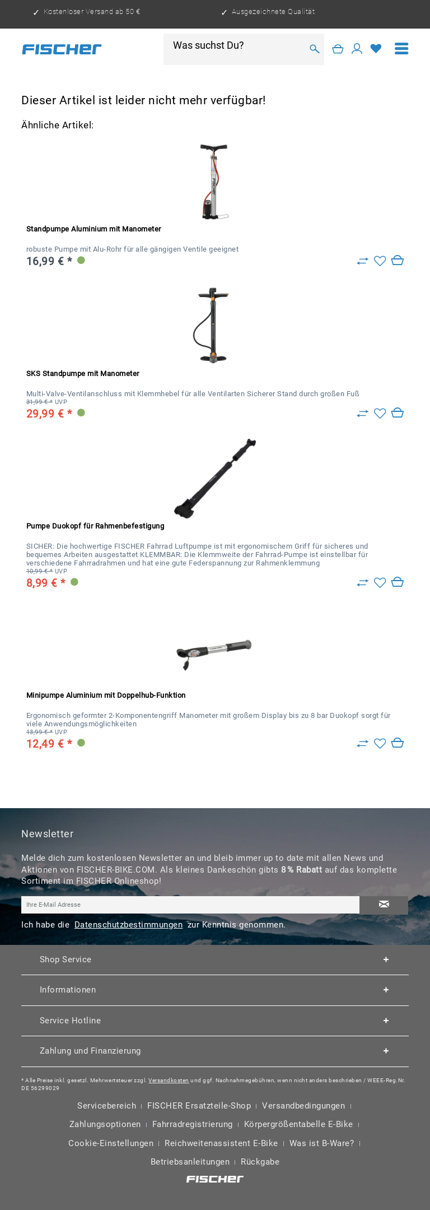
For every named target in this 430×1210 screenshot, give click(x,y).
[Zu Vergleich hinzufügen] (362, 260)
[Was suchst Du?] (237, 45)
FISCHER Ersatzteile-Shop (199, 1106)
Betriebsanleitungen (190, 1162)
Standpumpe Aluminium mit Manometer (93, 229)
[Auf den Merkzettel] (379, 260)
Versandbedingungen (303, 1106)
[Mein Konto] (357, 49)
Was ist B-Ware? (321, 1143)
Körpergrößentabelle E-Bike (298, 1124)
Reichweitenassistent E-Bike (221, 1143)
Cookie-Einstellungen (110, 1143)
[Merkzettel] (376, 49)
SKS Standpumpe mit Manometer (82, 373)
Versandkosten (168, 1080)
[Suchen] (314, 49)
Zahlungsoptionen (105, 1124)
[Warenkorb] (338, 49)
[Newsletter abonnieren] (383, 905)
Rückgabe (260, 1162)
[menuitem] (402, 49)
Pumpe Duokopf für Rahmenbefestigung (95, 526)
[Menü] (402, 49)
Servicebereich (106, 1106)
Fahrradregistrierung (192, 1124)
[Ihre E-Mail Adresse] (190, 905)
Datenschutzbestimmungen (128, 925)
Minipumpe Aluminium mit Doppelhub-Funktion (106, 695)
